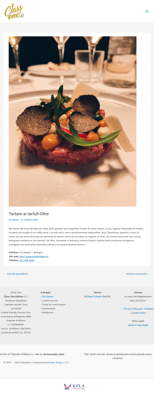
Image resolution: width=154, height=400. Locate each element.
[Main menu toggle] (147, 11)
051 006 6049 (27, 260)
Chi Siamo (47, 296)
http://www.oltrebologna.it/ (34, 256)
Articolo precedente (16, 273)
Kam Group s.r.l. (58, 362)
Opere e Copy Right (138, 325)
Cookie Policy (138, 312)
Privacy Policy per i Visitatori (138, 308)
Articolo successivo (138, 273)
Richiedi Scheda (92, 296)
